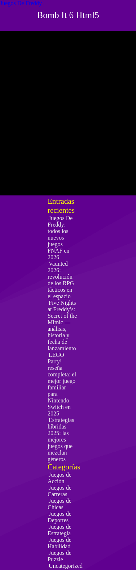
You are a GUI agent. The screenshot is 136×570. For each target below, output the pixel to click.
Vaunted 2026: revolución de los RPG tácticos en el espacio (61, 280)
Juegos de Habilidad (59, 543)
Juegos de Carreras (59, 491)
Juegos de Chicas (59, 504)
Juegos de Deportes (59, 517)
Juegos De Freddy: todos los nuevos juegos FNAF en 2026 (60, 237)
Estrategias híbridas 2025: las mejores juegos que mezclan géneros (61, 439)
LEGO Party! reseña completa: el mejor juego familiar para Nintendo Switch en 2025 (62, 384)
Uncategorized (65, 566)
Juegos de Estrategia (59, 530)
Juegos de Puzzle (59, 556)
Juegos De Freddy (21, 3)
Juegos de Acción (59, 478)
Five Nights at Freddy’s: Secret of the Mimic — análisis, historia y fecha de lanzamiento (62, 325)
